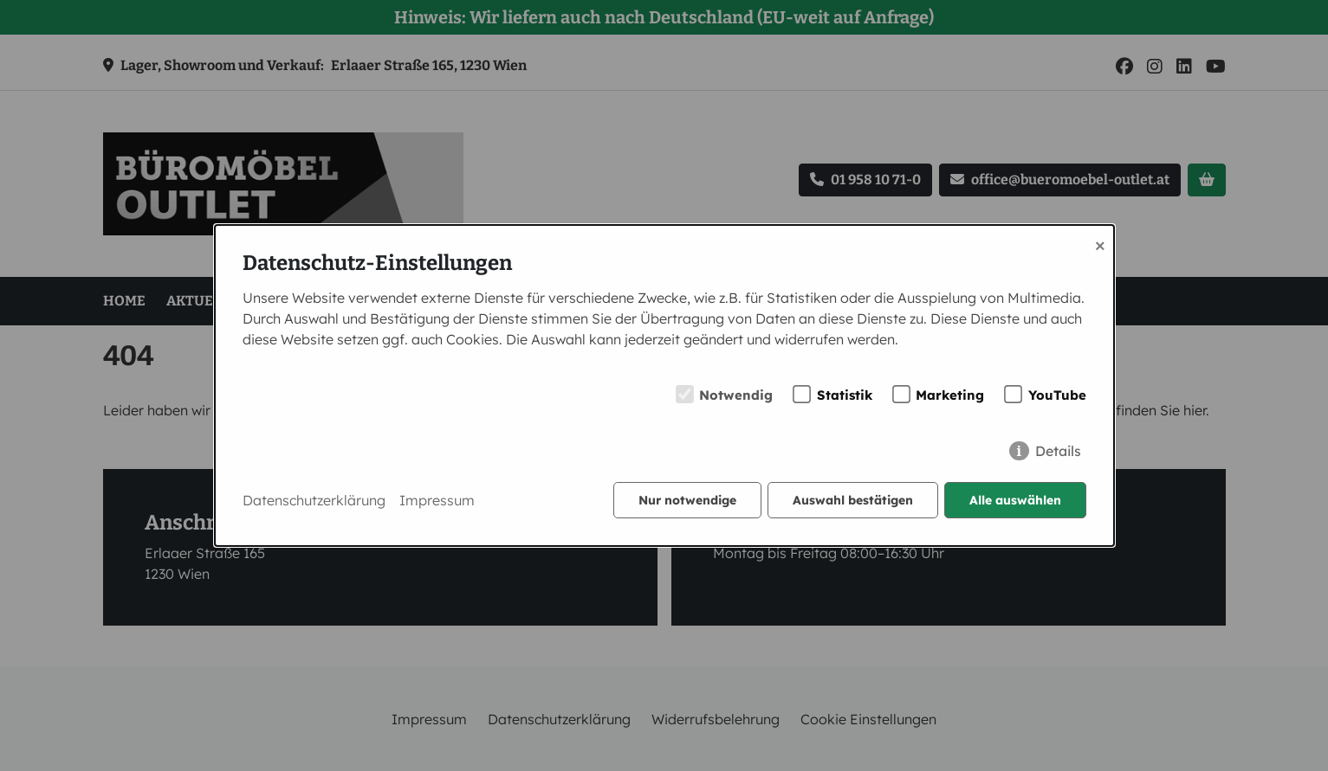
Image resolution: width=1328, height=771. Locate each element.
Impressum (437, 500)
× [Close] (1100, 244)
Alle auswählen (1015, 500)
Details (1058, 450)
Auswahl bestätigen (853, 500)
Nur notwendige (687, 500)
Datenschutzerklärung (314, 500)
